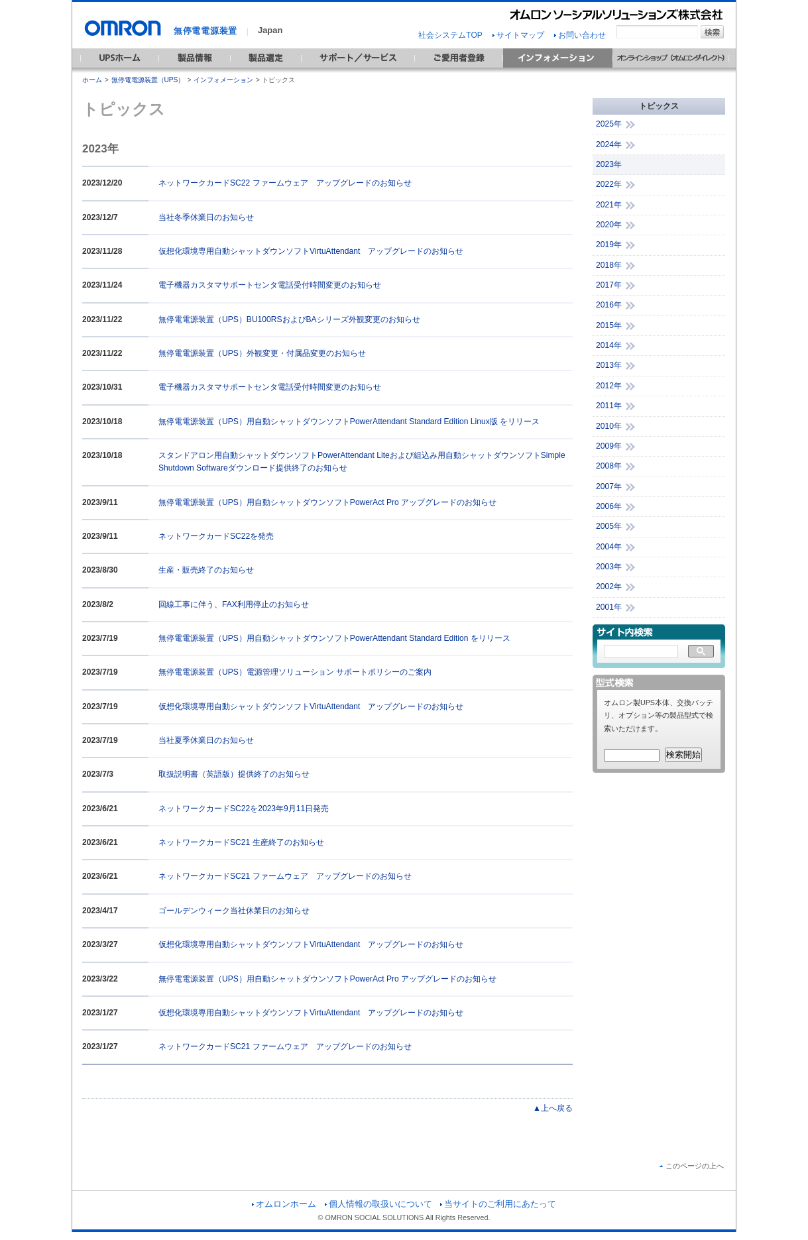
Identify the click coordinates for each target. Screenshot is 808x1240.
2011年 (609, 405)
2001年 (609, 607)
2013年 (609, 365)
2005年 (609, 526)
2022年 (609, 184)
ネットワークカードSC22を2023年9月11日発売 (243, 808)
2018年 (609, 265)
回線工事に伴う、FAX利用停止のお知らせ (233, 604)
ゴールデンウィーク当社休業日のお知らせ (234, 910)
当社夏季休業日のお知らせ (206, 740)
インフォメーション (223, 80)
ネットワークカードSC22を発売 (216, 536)
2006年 (609, 506)
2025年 (609, 124)
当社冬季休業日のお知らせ (206, 217)
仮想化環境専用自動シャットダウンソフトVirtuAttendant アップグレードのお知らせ (310, 251)
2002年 (609, 586)
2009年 (609, 446)
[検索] (640, 652)
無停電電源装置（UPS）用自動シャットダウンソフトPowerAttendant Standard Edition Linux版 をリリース (349, 421)
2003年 (609, 566)
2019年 (609, 244)
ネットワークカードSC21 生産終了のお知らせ (241, 842)
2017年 (609, 285)
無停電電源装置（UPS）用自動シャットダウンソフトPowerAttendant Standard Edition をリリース (334, 638)
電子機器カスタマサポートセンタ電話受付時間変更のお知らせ (269, 285)
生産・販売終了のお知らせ (206, 570)
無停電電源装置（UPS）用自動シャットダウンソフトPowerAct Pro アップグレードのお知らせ (327, 502)
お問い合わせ (580, 35)
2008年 (609, 466)
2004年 (609, 546)
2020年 (609, 224)
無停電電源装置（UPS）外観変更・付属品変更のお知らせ (262, 353)
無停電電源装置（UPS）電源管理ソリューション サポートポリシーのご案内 (295, 672)
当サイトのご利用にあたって (498, 1204)
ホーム (92, 80)
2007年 (609, 486)
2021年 (609, 204)
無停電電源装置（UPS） (148, 80)
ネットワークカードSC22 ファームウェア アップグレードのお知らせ (285, 183)
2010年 (609, 426)
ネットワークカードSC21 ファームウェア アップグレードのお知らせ (285, 876)
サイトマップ (518, 35)
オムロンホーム (284, 1204)
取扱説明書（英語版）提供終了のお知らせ (234, 774)
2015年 (609, 325)
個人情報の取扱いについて (378, 1204)
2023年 (609, 164)
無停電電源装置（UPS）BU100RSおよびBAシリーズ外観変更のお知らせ (289, 319)
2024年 (609, 144)
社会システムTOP (450, 35)
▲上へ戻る (553, 1108)
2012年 (609, 385)
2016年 (609, 305)
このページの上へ (692, 1166)
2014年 (609, 345)
